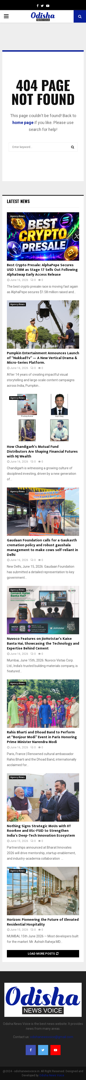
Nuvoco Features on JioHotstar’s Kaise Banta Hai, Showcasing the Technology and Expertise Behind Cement (43, 644)
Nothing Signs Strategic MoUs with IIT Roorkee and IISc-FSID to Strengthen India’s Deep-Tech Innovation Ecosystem (41, 831)
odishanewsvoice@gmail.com (51, 1037)
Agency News (17, 216)
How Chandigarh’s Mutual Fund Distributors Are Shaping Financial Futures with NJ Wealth (42, 452)
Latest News (18, 201)
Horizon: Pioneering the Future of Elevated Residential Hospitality (43, 922)
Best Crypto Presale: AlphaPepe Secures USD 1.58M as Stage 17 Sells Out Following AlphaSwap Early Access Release (42, 270)
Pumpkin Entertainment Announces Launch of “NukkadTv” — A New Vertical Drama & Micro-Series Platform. (43, 358)
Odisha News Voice (51, 1075)
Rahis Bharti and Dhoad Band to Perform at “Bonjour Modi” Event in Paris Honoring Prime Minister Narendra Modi (42, 737)
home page (22, 122)
